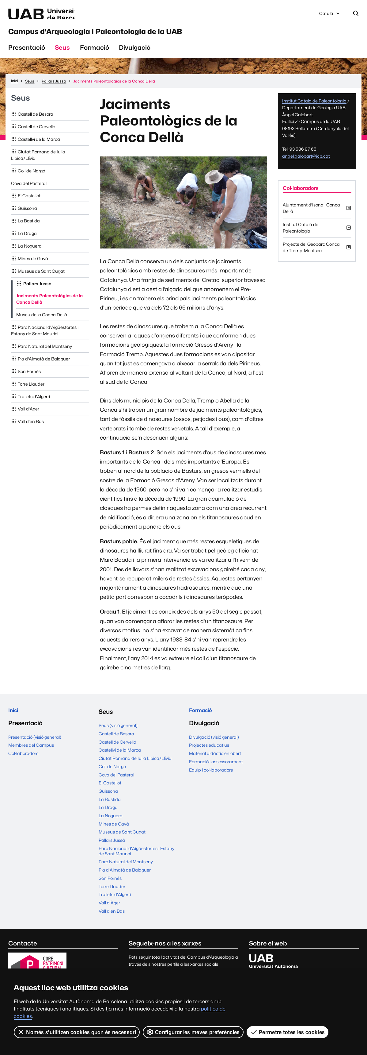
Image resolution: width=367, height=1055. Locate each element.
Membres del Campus (31, 754)
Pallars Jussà (37, 290)
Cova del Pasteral (29, 190)
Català (330, 15)
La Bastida (29, 227)
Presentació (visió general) (34, 746)
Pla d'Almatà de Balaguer (44, 365)
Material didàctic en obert (215, 762)
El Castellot (29, 202)
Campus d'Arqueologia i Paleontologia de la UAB (143, 35)
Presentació (26, 54)
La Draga (27, 240)
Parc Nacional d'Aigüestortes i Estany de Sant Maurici (45, 337)
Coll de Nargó (31, 177)
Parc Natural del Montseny (45, 353)
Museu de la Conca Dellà (41, 321)
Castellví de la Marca (39, 145)
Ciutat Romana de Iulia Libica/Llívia (38, 161)
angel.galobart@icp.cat (306, 163)
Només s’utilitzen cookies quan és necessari (76, 1032)
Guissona (27, 215)
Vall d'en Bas (31, 428)
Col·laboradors (23, 762)
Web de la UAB (65, 14)
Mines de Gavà (33, 265)
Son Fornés (29, 378)
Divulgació (134, 54)
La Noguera (30, 253)
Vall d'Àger (28, 415)
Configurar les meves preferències (193, 1032)
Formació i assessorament (216, 771)
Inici (14, 718)
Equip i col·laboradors (211, 779)
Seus (62, 54)
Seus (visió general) (118, 732)
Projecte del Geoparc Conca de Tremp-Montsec (317, 256)
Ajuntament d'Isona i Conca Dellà (317, 217)
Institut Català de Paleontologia (314, 107)
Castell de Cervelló (36, 133)
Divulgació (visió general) (214, 746)
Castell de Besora (35, 121)
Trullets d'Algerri (34, 403)
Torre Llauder (31, 390)
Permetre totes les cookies (288, 1032)
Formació (94, 54)
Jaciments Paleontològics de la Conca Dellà (49, 306)
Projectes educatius (209, 754)
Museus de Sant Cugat (41, 278)
